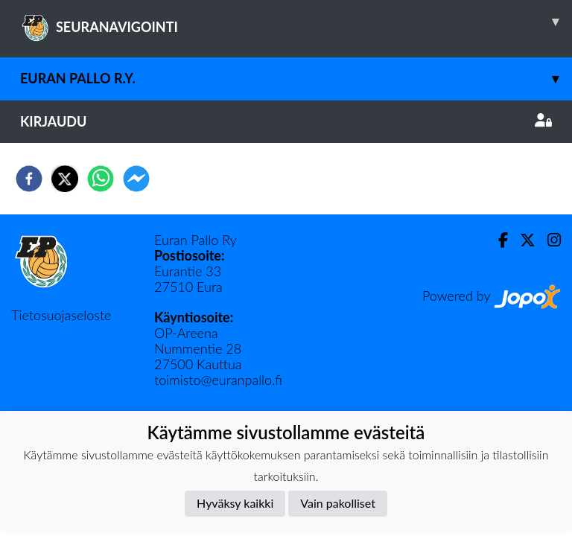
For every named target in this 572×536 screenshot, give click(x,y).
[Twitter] (522, 240)
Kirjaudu (286, 121)
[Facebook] (497, 240)
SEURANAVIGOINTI (296, 21)
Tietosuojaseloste (61, 315)
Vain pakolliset (337, 503)
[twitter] (64, 178)
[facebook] (29, 178)
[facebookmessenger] (136, 178)
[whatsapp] (100, 178)
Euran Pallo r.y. (296, 78)
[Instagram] (548, 240)
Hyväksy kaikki (235, 503)
